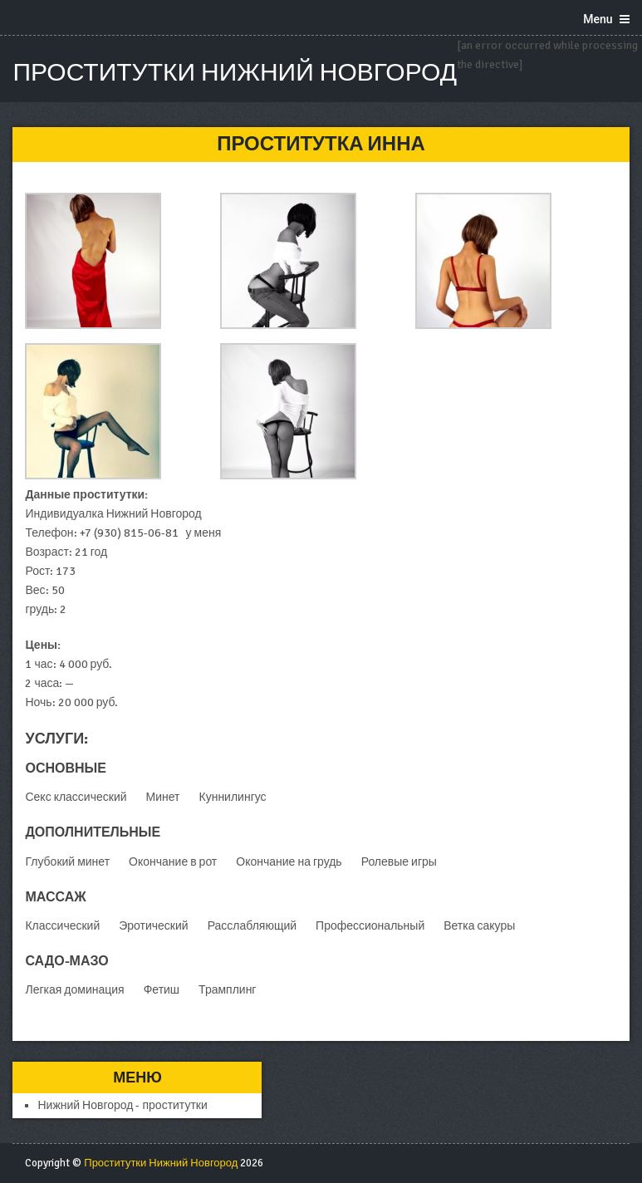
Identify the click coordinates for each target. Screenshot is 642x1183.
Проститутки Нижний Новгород (234, 72)
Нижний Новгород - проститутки (122, 1105)
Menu (597, 19)
